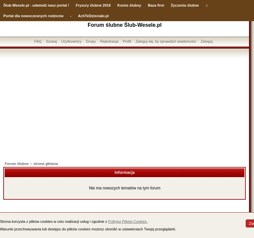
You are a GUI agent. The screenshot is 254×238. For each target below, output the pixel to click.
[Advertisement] (124, 107)
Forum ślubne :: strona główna (31, 164)
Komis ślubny (129, 5)
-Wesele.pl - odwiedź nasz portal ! (40, 5)
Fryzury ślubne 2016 (93, 5)
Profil (127, 41)
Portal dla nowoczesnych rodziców (33, 16)
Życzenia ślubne (185, 5)
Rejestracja (109, 41)
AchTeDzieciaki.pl (93, 16)
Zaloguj (207, 41)
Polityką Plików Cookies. (128, 221)
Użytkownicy (71, 41)
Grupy (91, 41)
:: (206, 5)
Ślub (7, 5)
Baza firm (156, 5)
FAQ (38, 41)
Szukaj (51, 41)
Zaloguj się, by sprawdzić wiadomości (166, 41)
